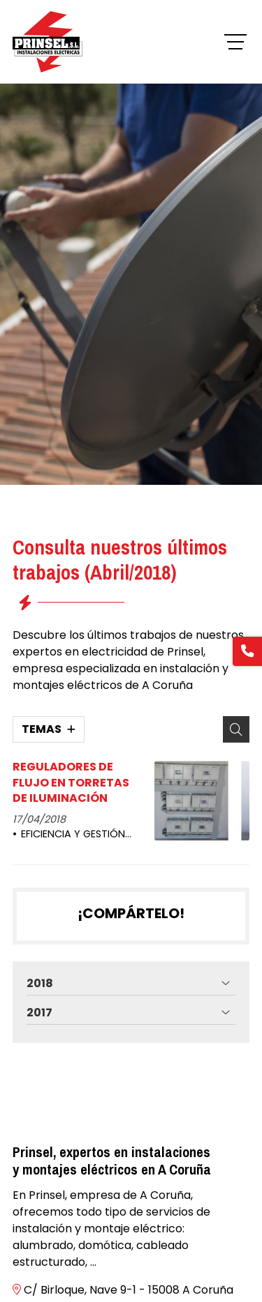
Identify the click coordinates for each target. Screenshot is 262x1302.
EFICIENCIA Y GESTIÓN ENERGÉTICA (69, 834)
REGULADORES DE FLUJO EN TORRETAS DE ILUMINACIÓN (71, 782)
